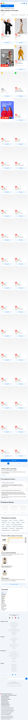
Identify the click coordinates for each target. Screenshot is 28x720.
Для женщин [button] (3, 603)
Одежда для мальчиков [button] (3, 596)
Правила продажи (14, 626)
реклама (12, 70)
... (17, 463)
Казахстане (15, 685)
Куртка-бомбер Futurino (6, 566)
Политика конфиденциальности (14, 629)
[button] (7, 6)
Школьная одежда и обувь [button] (4, 592)
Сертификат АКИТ (14, 632)
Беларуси (19, 685)
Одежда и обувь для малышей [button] (3, 594)
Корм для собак (14, 668)
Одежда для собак (14, 669)
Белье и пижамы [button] (3, 608)
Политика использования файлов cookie (14, 630)
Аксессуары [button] (3, 609)
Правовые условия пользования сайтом (14, 682)
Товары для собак (14, 667)
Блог (14, 660)
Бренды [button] (2, 607)
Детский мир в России (10, 685)
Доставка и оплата (14, 622)
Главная (2, 8)
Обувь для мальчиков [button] (3, 600)
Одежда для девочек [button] (3, 598)
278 (19, 463)
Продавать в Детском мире (14, 623)
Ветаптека (14, 671)
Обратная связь (14, 633)
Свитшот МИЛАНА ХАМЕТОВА (8, 552)
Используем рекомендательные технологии (14, 683)
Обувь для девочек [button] (3, 602)
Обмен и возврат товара (14, 625)
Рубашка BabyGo (5, 578)
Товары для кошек (14, 664)
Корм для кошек (14, 665)
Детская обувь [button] (3, 606)
